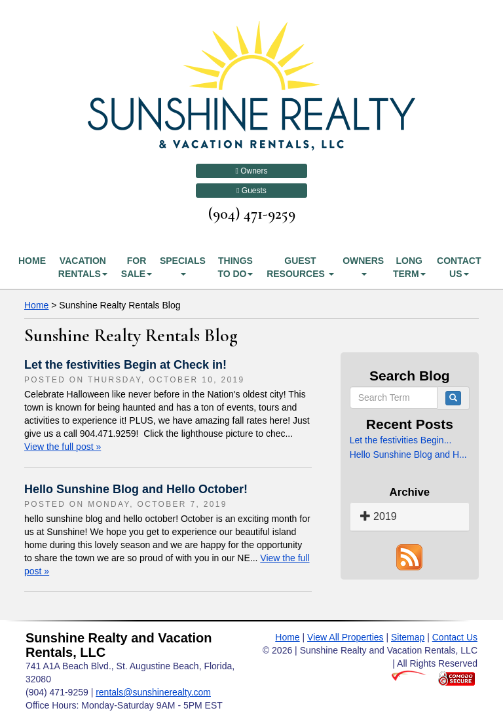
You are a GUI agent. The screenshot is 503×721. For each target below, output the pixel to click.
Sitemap (407, 637)
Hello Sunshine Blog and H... (408, 454)
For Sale (136, 267)
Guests (251, 190)
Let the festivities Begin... (401, 440)
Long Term (409, 267)
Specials (183, 265)
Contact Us (459, 267)
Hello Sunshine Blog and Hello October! (136, 489)
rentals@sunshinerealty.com (153, 692)
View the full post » (62, 446)
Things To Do (235, 267)
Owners (251, 171)
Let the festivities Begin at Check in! (125, 364)
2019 (378, 516)
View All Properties (345, 637)
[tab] (409, 517)
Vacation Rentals (82, 267)
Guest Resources (300, 267)
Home (32, 260)
